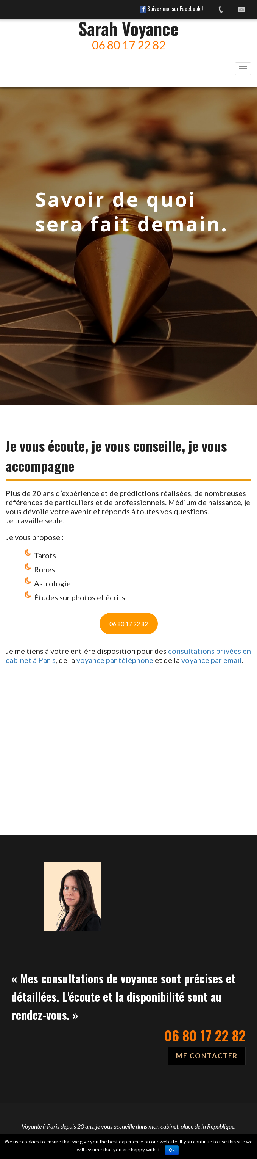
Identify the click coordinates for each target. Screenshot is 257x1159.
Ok (171, 1150)
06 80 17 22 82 (128, 623)
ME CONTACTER (207, 1056)
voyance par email (211, 659)
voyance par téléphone (114, 659)
